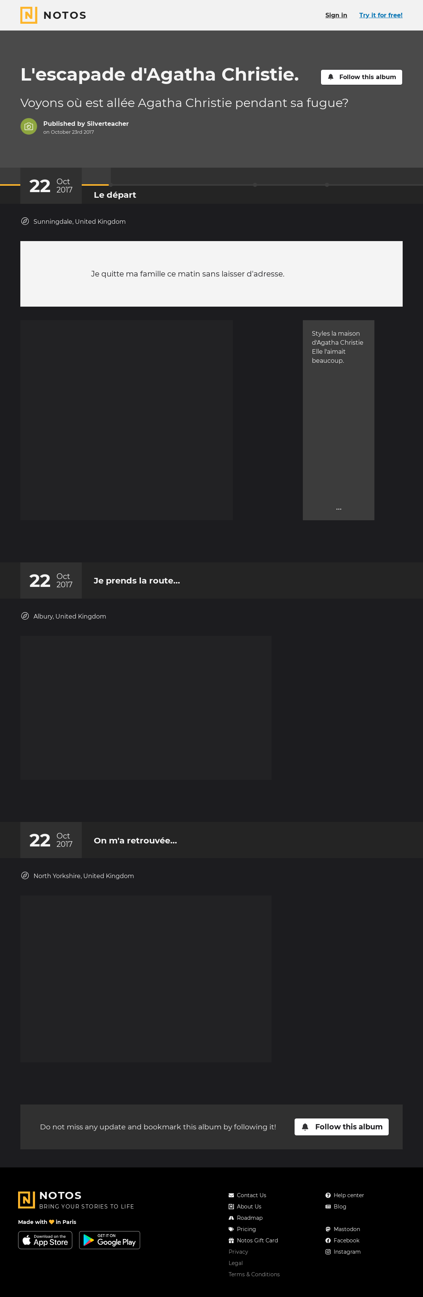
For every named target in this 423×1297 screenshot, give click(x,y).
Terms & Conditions (254, 1274)
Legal (236, 1263)
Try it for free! (381, 15)
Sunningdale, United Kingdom (73, 221)
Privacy (238, 1251)
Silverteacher (108, 123)
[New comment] (226, 533)
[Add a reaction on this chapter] (197, 533)
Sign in (336, 15)
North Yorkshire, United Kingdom (77, 879)
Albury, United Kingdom (63, 612)
